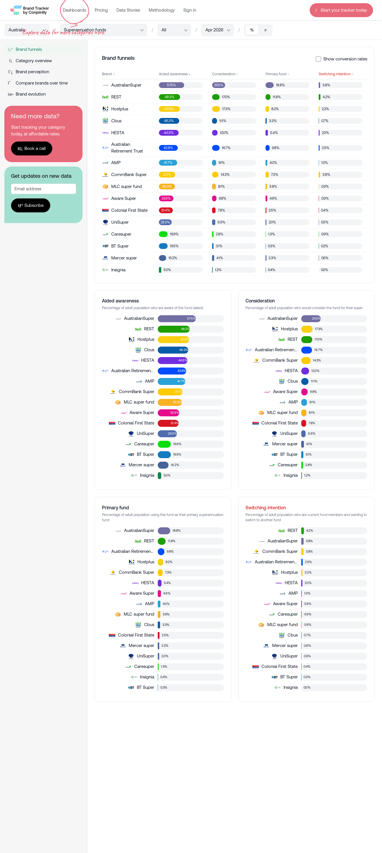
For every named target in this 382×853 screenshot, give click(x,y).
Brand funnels (25, 49)
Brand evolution (27, 94)
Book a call (32, 148)
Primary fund (276, 74)
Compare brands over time (38, 82)
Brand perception (28, 71)
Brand (107, 74)
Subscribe (31, 205)
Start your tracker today (341, 10)
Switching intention (335, 74)
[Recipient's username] (43, 189)
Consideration (224, 74)
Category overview (30, 60)
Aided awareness (173, 74)
